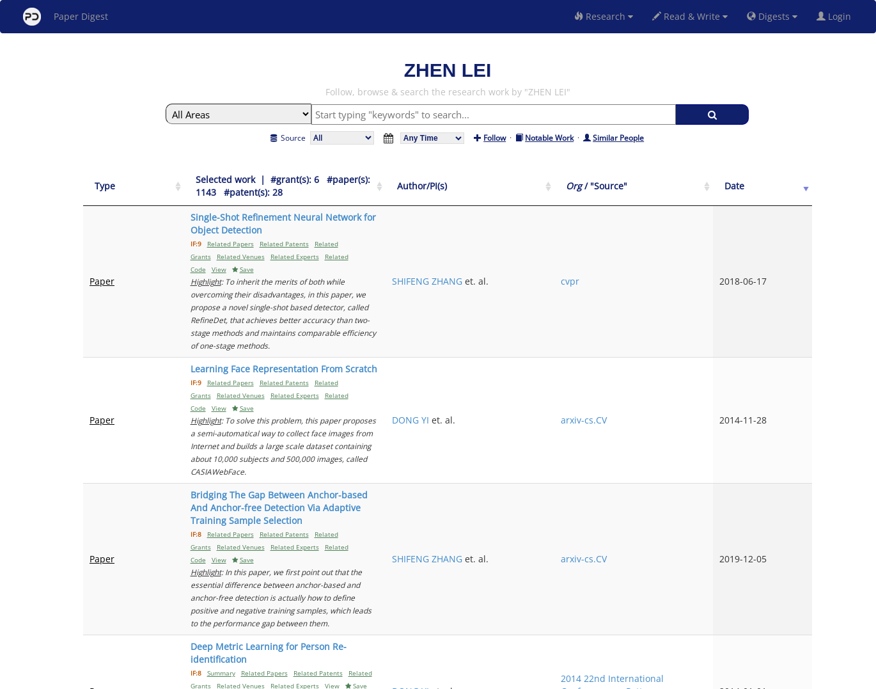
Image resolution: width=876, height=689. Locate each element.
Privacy (474, 677)
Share (503, 677)
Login (836, 16)
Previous (641, 568)
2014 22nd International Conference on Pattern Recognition (711, 461)
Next (792, 568)
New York (542, 677)
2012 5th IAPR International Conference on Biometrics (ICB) (703, 523)
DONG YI (575, 305)
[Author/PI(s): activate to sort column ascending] (607, 180)
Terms (443, 677)
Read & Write (690, 16)
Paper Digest (65, 17)
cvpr (678, 230)
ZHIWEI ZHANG (588, 523)
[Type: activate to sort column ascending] (116, 180)
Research (603, 16)
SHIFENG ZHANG (592, 230)
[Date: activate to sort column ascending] (790, 180)
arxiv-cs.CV (692, 305)
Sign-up (411, 677)
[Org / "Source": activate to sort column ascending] (716, 180)
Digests (772, 16)
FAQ (384, 677)
